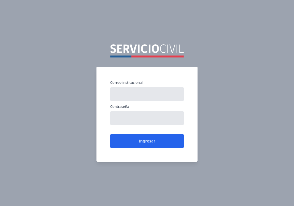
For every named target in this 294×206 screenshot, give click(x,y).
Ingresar (147, 141)
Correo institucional (126, 82)
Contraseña (119, 106)
